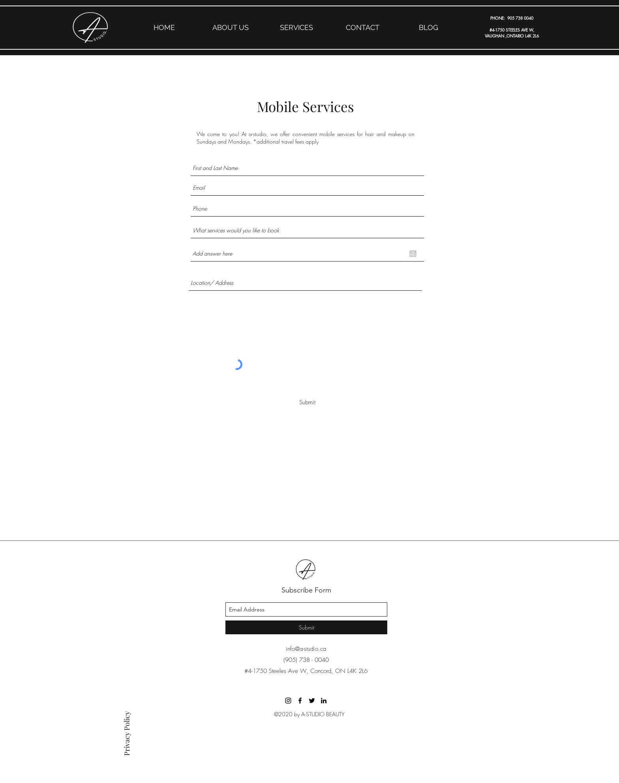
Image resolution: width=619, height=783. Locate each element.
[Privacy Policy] (127, 728)
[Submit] (307, 402)
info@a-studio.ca (306, 649)
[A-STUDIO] (300, 701)
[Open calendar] (413, 253)
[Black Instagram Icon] (288, 701)
